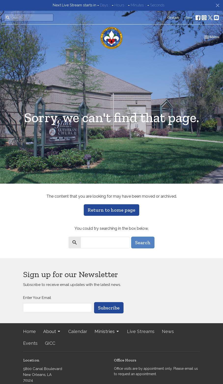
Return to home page (111, 210)
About (52, 331)
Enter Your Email (37, 297)
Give (188, 17)
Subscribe (109, 308)
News (168, 331)
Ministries (107, 331)
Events (30, 343)
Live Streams (140, 331)
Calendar (77, 331)
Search (143, 242)
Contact (173, 17)
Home (29, 331)
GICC (50, 343)
